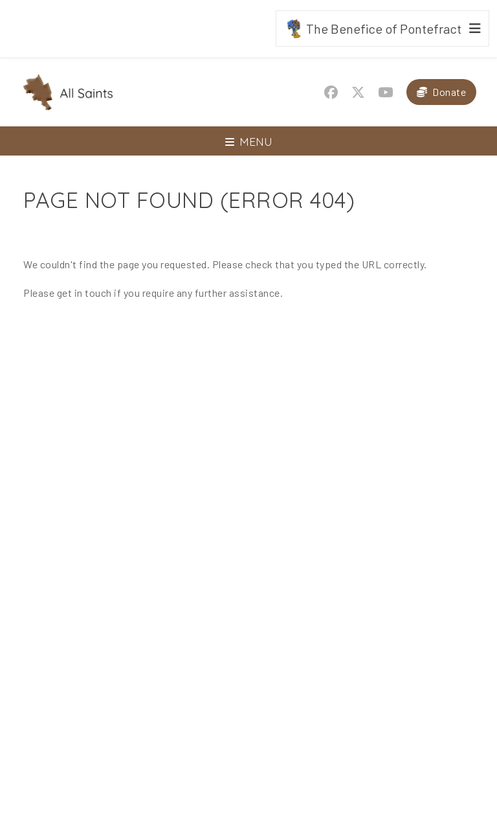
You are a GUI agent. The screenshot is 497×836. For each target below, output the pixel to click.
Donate (449, 92)
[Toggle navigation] (248, 141)
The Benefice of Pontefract (372, 28)
